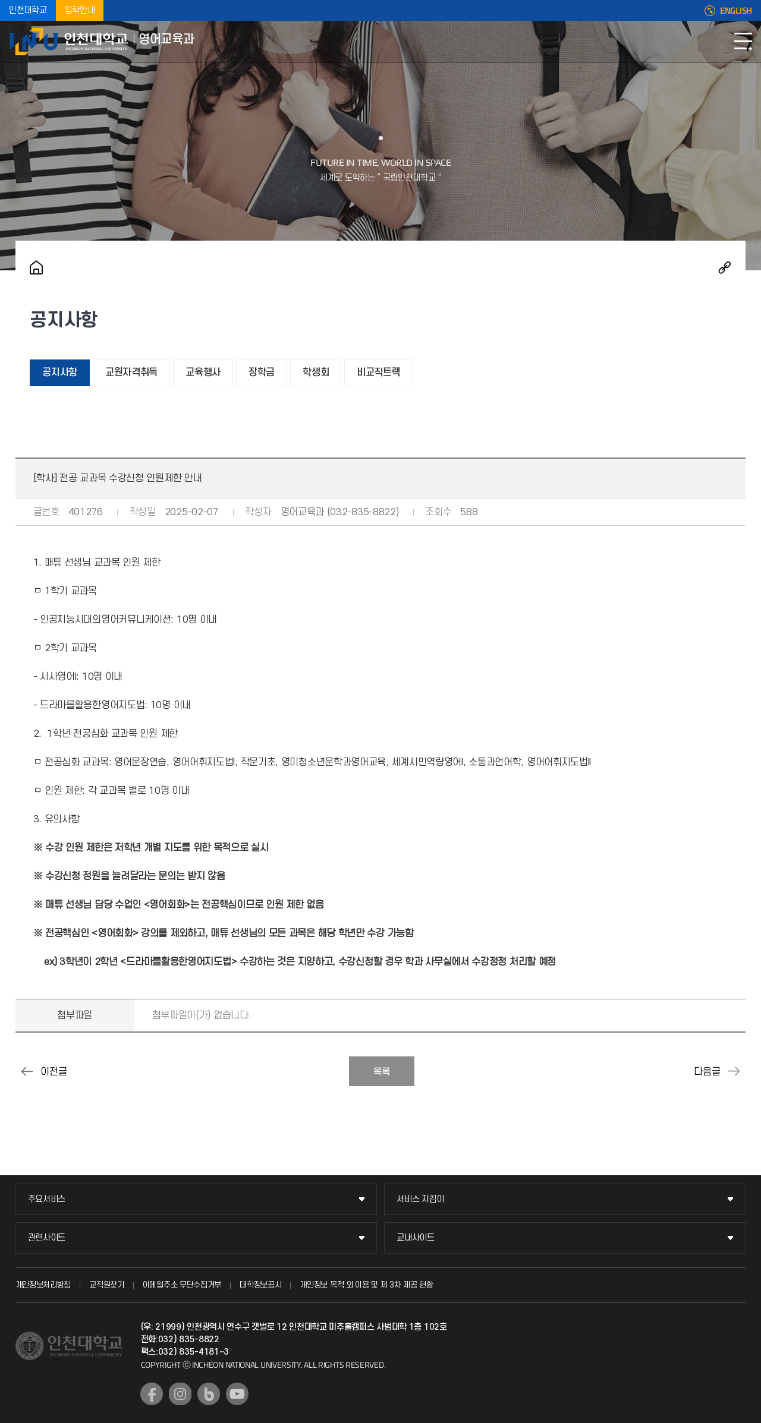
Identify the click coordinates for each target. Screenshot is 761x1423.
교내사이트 (416, 1238)
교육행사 (203, 372)
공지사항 (59, 372)
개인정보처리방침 (43, 1284)
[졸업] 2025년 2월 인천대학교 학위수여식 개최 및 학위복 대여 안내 (734, 1071)
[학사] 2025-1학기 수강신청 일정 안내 (27, 1071)
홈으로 (36, 267)
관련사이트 (47, 1238)
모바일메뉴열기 (743, 41)
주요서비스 (47, 1199)
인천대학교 (28, 10)
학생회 (316, 372)
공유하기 (725, 267)
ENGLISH (736, 10)
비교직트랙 (379, 372)
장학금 (262, 372)
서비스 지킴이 (420, 1199)
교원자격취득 (131, 372)
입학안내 (80, 10)
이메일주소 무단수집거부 (182, 1284)
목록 (381, 1072)
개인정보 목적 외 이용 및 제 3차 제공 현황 (366, 1284)
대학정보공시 (260, 1284)
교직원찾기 (106, 1284)
